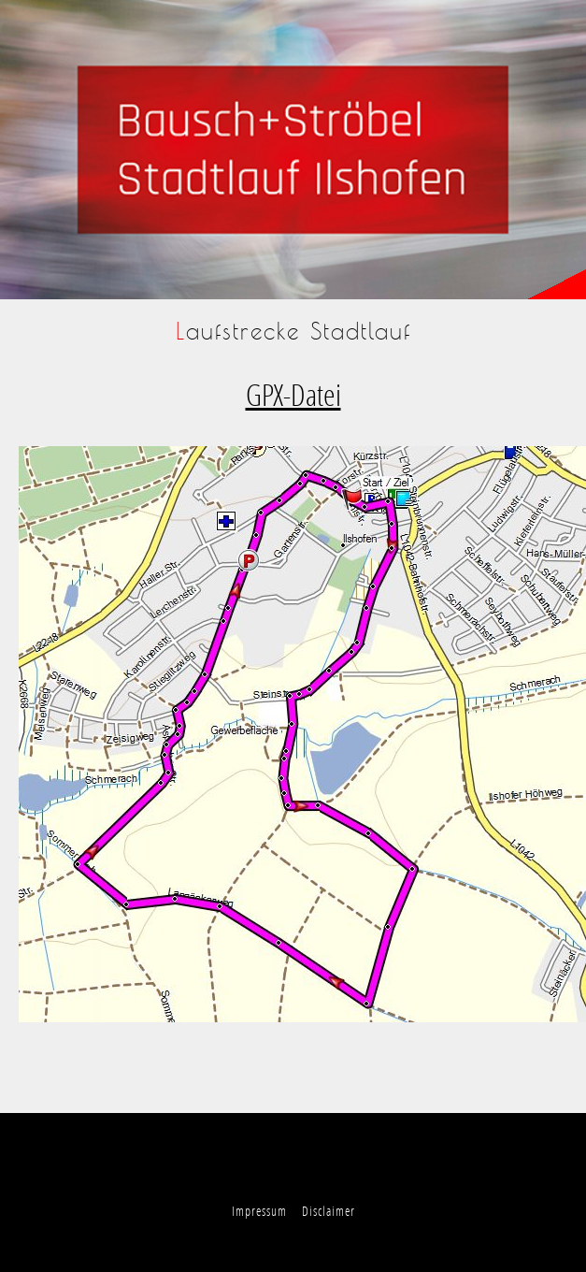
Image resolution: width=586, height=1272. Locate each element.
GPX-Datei (293, 394)
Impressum (259, 1211)
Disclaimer (328, 1211)
